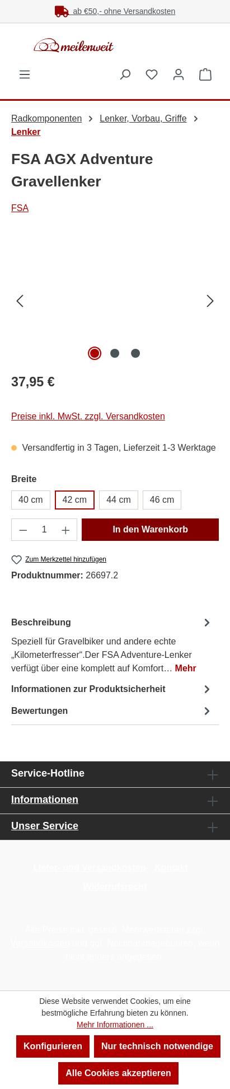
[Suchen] (124, 74)
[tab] (112, 644)
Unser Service (44, 825)
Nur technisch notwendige (157, 1046)
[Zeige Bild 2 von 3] (114, 353)
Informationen (44, 799)
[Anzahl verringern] (23, 529)
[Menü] (24, 74)
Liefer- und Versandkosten (89, 867)
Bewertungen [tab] (112, 711)
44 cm (118, 499)
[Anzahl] (44, 529)
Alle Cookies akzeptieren (118, 1073)
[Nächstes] (210, 300)
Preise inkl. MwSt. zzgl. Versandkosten (88, 416)
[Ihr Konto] (178, 74)
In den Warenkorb (150, 529)
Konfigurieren (53, 1046)
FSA (20, 208)
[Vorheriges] (19, 300)
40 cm (30, 499)
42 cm (75, 499)
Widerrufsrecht (115, 886)
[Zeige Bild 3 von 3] (135, 353)
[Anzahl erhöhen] (66, 529)
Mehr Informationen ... (115, 1024)
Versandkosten (40, 943)
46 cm (162, 499)
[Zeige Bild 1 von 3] (94, 353)
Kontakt (171, 867)
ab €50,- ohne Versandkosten (115, 11)
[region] (115, 300)
